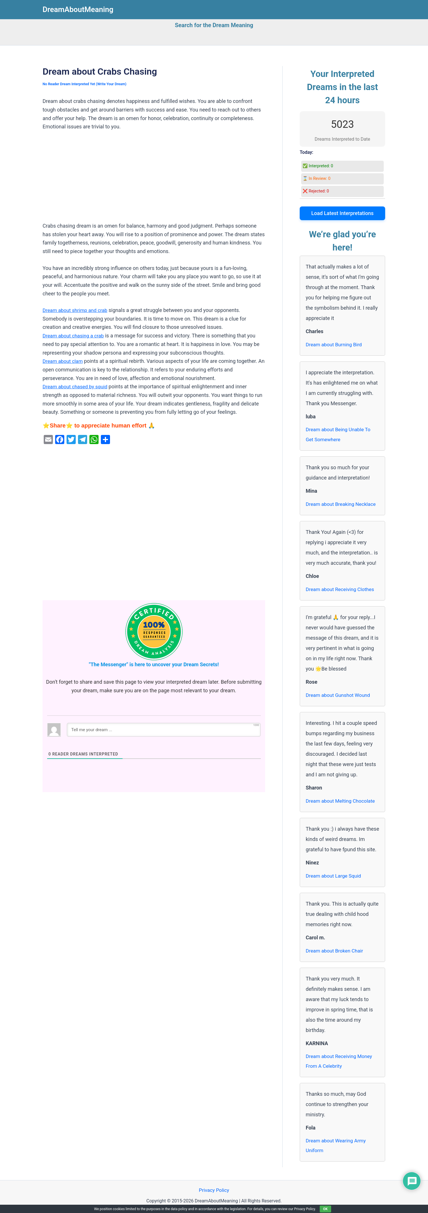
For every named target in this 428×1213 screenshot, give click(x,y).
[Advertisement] (154, 179)
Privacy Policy (214, 1193)
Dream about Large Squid (335, 876)
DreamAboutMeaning (78, 9)
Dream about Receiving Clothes (341, 590)
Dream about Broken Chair (336, 951)
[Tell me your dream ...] (164, 730)
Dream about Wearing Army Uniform (337, 1147)
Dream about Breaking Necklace (342, 505)
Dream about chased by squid (76, 386)
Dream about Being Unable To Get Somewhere (339, 435)
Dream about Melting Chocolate (342, 801)
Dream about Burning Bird (335, 344)
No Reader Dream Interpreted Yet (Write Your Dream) (86, 84)
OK (325, 1209)
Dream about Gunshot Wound (339, 696)
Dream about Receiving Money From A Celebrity (340, 1062)
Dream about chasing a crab (75, 336)
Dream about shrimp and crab (76, 310)
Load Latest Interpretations (342, 213)
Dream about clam (64, 361)
